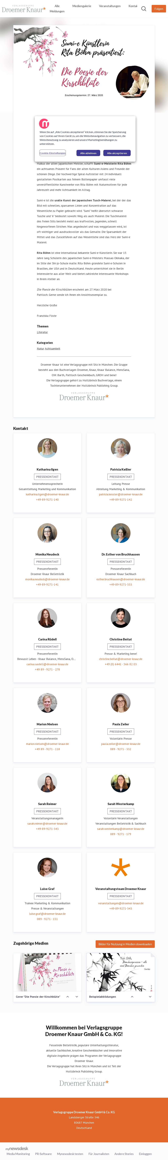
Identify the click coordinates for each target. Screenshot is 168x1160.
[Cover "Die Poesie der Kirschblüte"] (47, 972)
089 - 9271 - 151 (47, 919)
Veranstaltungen (110, 6)
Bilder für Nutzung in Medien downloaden (125, 944)
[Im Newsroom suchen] (143, 8)
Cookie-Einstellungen (52, 152)
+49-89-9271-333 (120, 584)
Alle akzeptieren (117, 153)
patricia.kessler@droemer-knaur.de (120, 494)
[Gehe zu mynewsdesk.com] (17, 1149)
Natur (40, 349)
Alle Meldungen (57, 8)
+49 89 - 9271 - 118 (47, 749)
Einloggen (145, 1153)
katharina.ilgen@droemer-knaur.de (47, 494)
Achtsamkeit (52, 349)
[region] (85, 139)
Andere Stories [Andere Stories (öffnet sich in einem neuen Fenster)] (124, 1153)
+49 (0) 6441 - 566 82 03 (121, 664)
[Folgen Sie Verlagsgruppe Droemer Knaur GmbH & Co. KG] (159, 8)
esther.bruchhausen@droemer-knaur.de (120, 579)
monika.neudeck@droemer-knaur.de (47, 579)
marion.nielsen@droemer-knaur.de (47, 744)
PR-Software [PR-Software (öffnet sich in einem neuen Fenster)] (43, 1153)
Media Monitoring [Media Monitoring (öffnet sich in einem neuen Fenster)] (18, 1153)
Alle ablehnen (88, 153)
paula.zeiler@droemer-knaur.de (120, 744)
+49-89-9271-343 (47, 829)
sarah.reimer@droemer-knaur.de (47, 823)
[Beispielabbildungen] (121, 972)
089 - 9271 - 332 (120, 749)
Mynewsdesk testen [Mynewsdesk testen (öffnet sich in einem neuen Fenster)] (70, 1153)
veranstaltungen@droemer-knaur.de (120, 903)
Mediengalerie (81, 6)
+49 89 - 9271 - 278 (47, 669)
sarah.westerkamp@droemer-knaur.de (120, 829)
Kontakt (134, 6)
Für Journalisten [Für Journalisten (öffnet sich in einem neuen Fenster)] (98, 1153)
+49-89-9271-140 (47, 499)
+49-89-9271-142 (120, 499)
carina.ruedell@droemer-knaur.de (47, 664)
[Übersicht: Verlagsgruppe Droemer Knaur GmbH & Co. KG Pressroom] (24, 8)
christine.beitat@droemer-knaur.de (120, 659)
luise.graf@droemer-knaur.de (47, 914)
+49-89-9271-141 (47, 584)
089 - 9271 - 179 (120, 834)
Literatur (42, 332)
